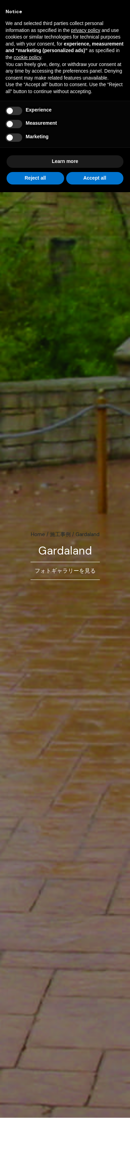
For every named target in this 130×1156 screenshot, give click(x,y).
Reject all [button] (35, 178)
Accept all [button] (94, 178)
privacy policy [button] (85, 30)
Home (38, 534)
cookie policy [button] (27, 57)
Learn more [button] (65, 161)
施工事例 (60, 534)
